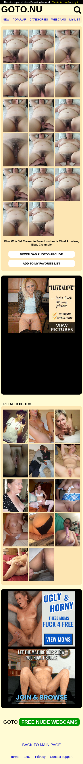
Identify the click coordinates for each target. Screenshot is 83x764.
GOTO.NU (21, 9)
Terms (15, 756)
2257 (27, 756)
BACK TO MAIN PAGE (41, 745)
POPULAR (19, 19)
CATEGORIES (39, 19)
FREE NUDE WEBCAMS (49, 722)
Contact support (61, 756)
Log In (75, 2)
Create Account (60, 2)
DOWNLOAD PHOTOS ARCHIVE (41, 254)
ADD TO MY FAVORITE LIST (41, 263)
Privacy (40, 756)
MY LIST (74, 19)
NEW (6, 19)
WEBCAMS (58, 19)
